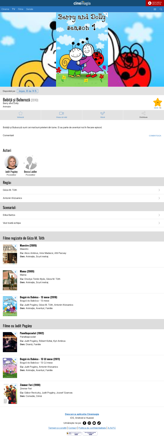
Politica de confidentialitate (92, 427)
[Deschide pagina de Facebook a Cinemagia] (84, 423)
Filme (20, 9)
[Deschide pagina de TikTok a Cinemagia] (99, 423)
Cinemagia (82, 3)
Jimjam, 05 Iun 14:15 (27, 91)
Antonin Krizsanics (12, 198)
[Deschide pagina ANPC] (74, 433)
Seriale (29, 9)
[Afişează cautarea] (161, 9)
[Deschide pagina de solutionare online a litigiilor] (90, 433)
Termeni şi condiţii (57, 427)
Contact (72, 427)
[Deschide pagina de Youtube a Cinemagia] (94, 423)
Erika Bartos (9, 215)
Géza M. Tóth (10, 190)
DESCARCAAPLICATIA (157, 3)
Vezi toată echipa (12, 222)
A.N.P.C (112, 427)
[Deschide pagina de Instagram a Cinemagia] (89, 423)
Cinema (5, 9)
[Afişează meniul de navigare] (155, 9)
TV (13, 9)
